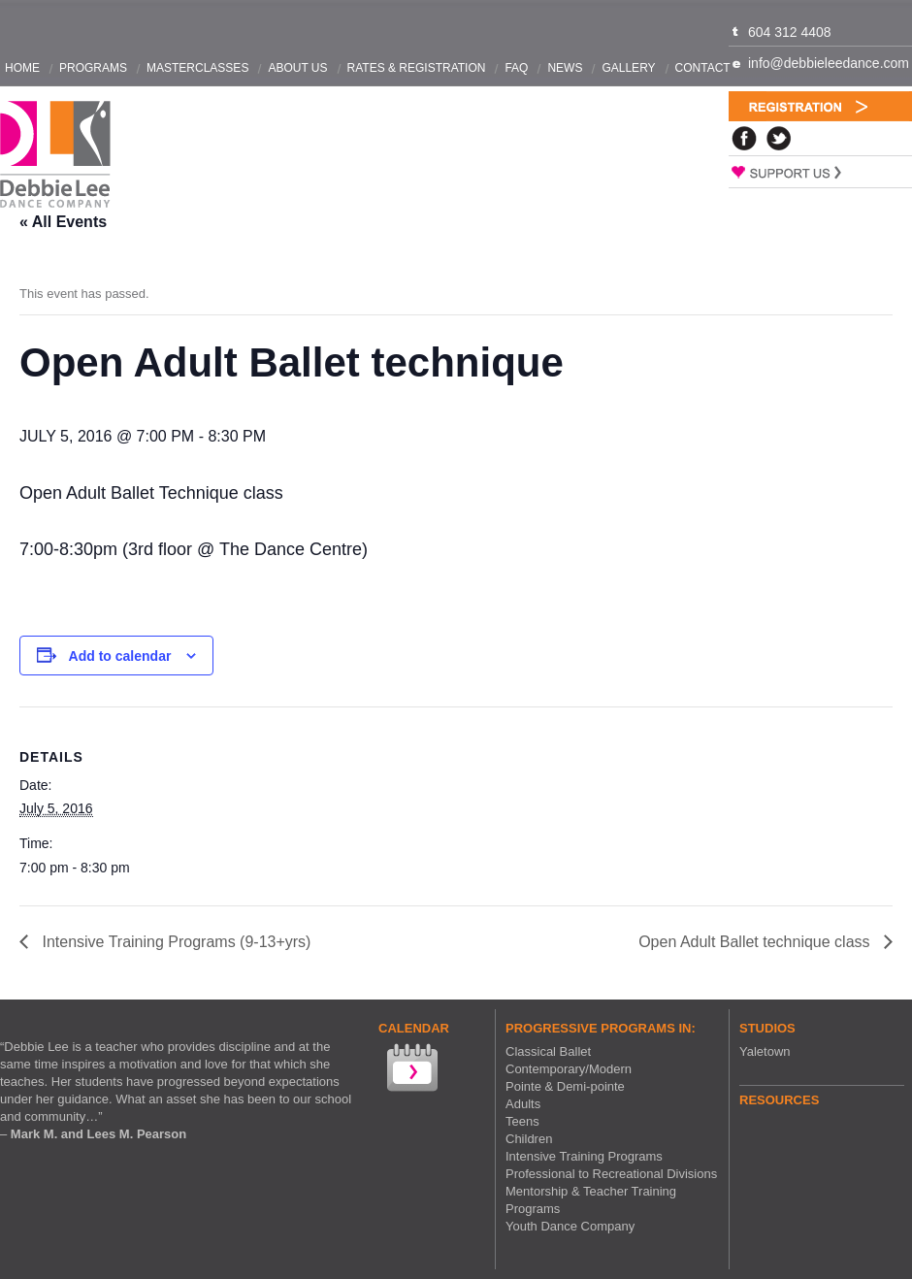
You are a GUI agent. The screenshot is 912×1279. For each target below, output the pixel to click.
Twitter (779, 138)
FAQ (516, 68)
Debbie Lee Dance (55, 155)
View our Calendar (410, 1070)
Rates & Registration (416, 68)
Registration (820, 106)
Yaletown (765, 1051)
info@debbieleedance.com (828, 63)
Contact (703, 68)
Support (820, 171)
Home (22, 68)
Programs (93, 68)
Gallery (628, 68)
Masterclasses (197, 68)
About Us (297, 68)
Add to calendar (120, 656)
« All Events (63, 221)
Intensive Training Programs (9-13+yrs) (174, 942)
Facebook (744, 138)
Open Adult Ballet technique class (756, 942)
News (564, 68)
